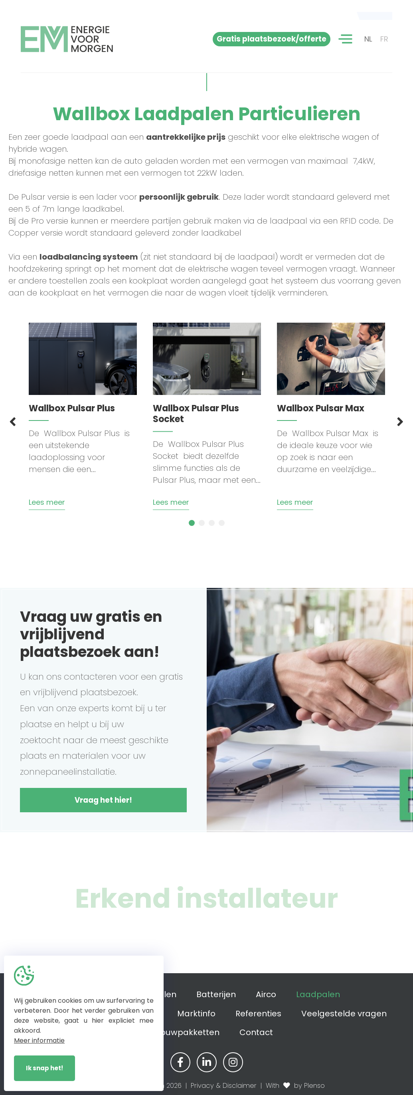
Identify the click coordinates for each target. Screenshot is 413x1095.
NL (368, 39)
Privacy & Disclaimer (224, 1085)
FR (384, 39)
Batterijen (216, 994)
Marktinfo (196, 1013)
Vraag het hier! (103, 800)
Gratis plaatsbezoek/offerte (271, 39)
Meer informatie (39, 1040)
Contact (256, 1032)
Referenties (258, 1013)
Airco (266, 994)
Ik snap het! (44, 1068)
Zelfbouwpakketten (179, 1032)
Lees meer (47, 502)
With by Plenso (295, 1085)
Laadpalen (318, 994)
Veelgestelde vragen (344, 1013)
